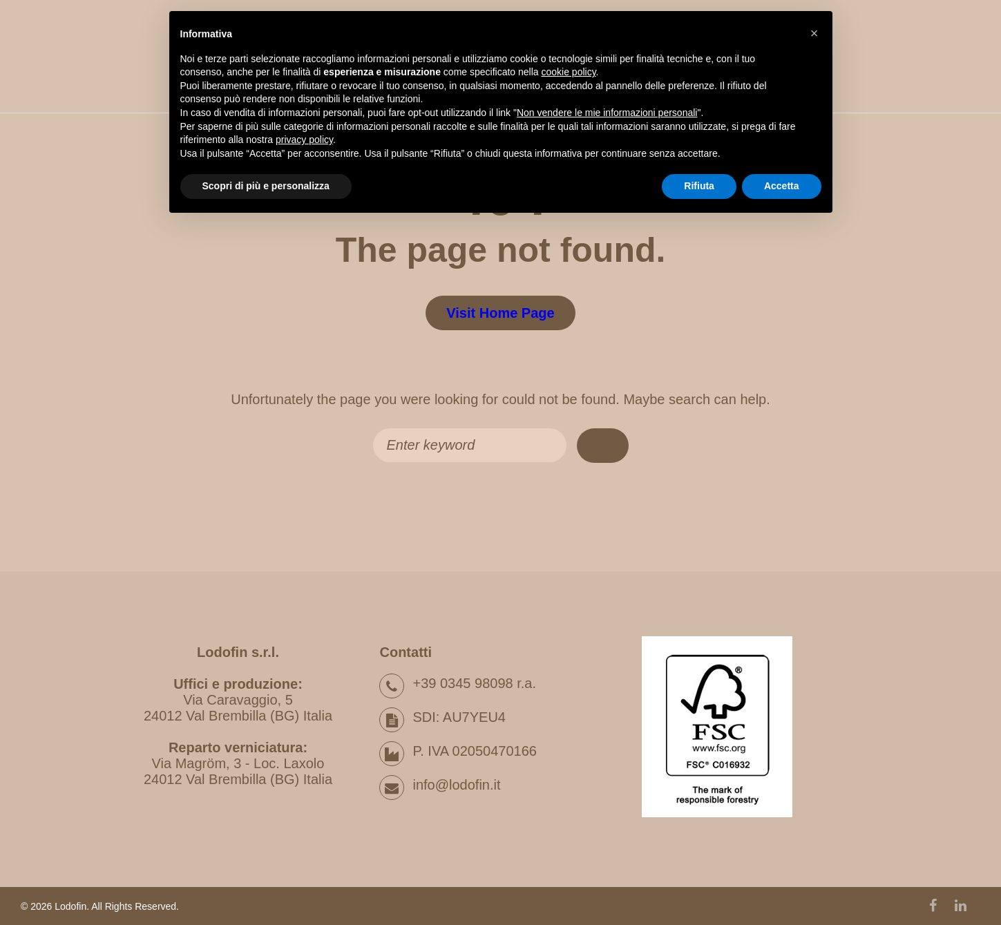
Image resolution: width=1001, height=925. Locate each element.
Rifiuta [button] (699, 185)
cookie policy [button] (568, 71)
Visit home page (500, 313)
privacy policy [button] (304, 139)
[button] (814, 33)
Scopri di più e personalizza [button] (266, 185)
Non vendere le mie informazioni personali (607, 112)
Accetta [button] (781, 185)
